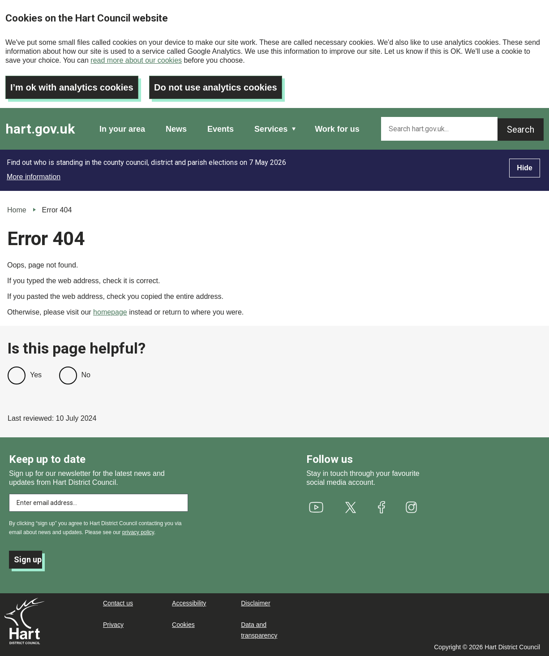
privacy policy (138, 532)
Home (16, 210)
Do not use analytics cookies (215, 87)
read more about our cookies (136, 60)
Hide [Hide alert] (524, 168)
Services (270, 129)
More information (33, 177)
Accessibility (189, 603)
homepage (110, 312)
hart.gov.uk (40, 129)
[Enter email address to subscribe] (98, 503)
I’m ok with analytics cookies (71, 87)
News (176, 129)
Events (220, 129)
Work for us (337, 129)
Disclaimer (255, 603)
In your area (122, 129)
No (85, 375)
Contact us (118, 603)
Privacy (113, 624)
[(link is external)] (316, 507)
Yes (36, 375)
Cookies (183, 624)
